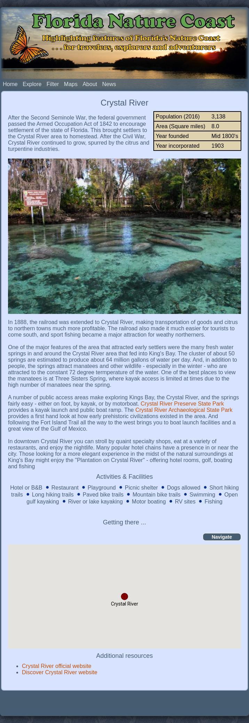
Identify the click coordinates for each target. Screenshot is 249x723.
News (109, 84)
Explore (32, 84)
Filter (53, 84)
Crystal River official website (56, 666)
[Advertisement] (124, 703)
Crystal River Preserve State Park (182, 404)
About (89, 84)
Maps (71, 84)
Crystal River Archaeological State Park (183, 410)
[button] (124, 596)
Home (10, 84)
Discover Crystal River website (59, 672)
